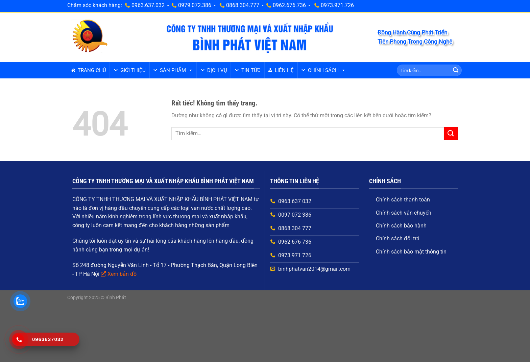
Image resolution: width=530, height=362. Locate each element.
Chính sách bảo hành (401, 225)
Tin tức (251, 70)
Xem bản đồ (122, 274)
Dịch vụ (217, 70)
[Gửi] (455, 70)
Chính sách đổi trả (397, 238)
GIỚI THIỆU (133, 70)
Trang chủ (92, 70)
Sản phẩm (176, 70)
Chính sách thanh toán (403, 199)
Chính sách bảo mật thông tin (411, 251)
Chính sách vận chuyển (403, 213)
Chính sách (327, 70)
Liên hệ (284, 70)
